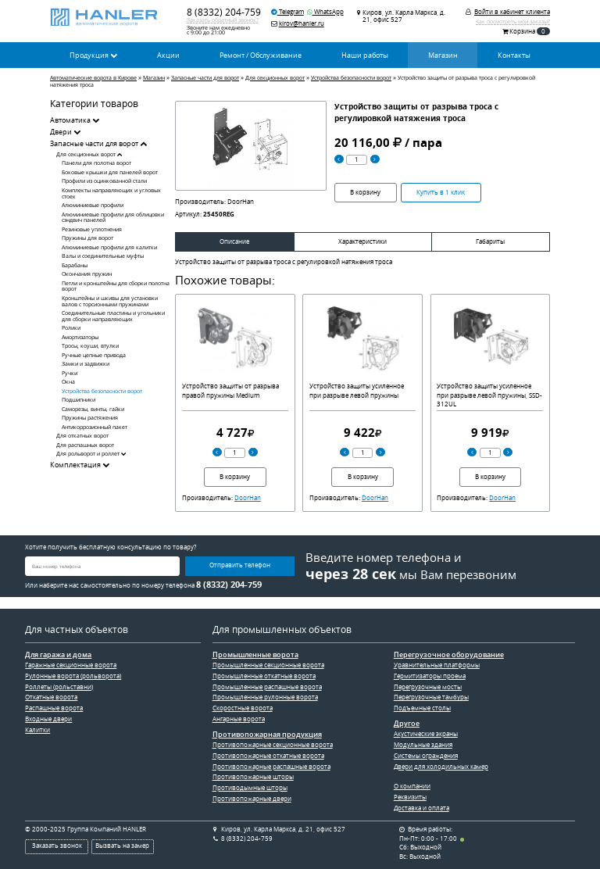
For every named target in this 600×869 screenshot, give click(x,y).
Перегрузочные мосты (428, 687)
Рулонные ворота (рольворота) (73, 676)
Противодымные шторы (250, 788)
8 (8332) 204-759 (224, 12)
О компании (412, 786)
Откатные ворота (51, 697)
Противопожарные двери (251, 799)
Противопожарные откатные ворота (268, 756)
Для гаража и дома (58, 655)
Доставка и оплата (421, 808)
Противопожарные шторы (253, 777)
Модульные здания (423, 745)
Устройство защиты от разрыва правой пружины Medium (230, 390)
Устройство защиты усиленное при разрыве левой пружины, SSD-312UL (489, 395)
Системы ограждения (426, 756)
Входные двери (48, 719)
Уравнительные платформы (437, 665)
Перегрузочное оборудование (449, 655)
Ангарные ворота (238, 719)
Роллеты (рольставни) (59, 687)
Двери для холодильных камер (441, 767)
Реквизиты (410, 797)
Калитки (37, 730)
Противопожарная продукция (267, 734)
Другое (407, 724)
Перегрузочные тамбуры (431, 697)
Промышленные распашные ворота (267, 687)
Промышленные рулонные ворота (265, 697)
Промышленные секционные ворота (268, 665)
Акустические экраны (426, 734)
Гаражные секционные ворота (70, 665)
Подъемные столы (422, 708)
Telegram (287, 12)
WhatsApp (325, 12)
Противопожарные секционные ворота (272, 745)
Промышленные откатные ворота (264, 676)
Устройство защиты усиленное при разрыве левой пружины (356, 390)
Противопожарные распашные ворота (271, 767)
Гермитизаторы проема (430, 676)
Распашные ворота (54, 708)
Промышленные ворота (255, 655)
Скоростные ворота (242, 708)
